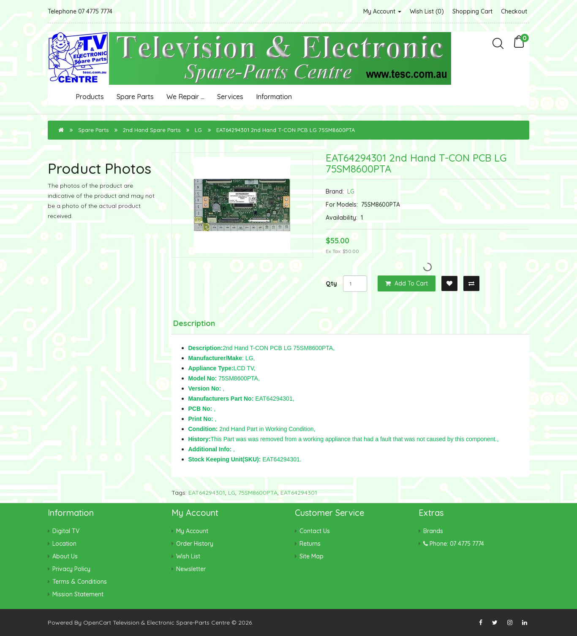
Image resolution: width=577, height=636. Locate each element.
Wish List (188, 556)
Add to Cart (406, 283)
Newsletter (191, 569)
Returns (310, 543)
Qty (331, 283)
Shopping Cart (472, 11)
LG (198, 130)
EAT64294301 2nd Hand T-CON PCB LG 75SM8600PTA (285, 130)
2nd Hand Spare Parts (151, 130)
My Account (382, 11)
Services (230, 96)
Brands (433, 531)
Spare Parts (135, 96)
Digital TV (65, 531)
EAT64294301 (206, 492)
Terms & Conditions (79, 581)
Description (194, 323)
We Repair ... (185, 96)
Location (64, 543)
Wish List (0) (427, 11)
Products (90, 96)
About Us (65, 556)
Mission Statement (77, 594)
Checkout (514, 11)
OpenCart (97, 622)
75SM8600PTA (258, 492)
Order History (194, 543)
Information (274, 96)
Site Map (311, 556)
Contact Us (314, 531)
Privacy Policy (71, 569)
